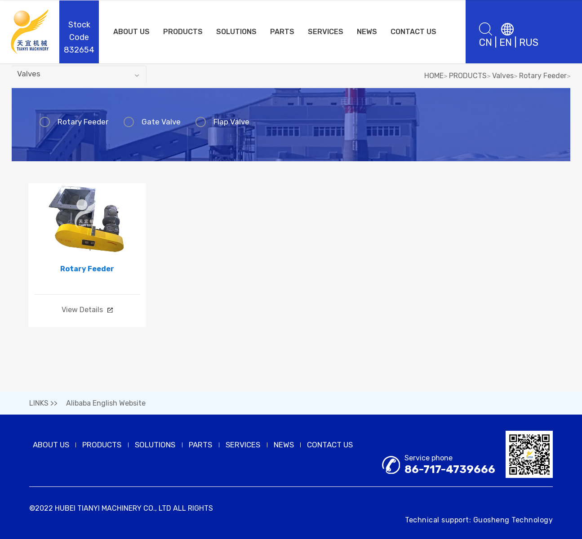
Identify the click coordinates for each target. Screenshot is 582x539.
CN (485, 42)
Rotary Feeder (543, 75)
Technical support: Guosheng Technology (479, 520)
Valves (503, 75)
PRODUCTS (183, 31)
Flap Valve (224, 122)
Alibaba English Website (106, 403)
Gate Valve (156, 122)
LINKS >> (43, 403)
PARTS (282, 31)
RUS (528, 42)
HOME (434, 75)
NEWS (367, 31)
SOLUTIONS (236, 31)
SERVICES (325, 31)
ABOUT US (131, 31)
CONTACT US (413, 31)
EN (505, 42)
